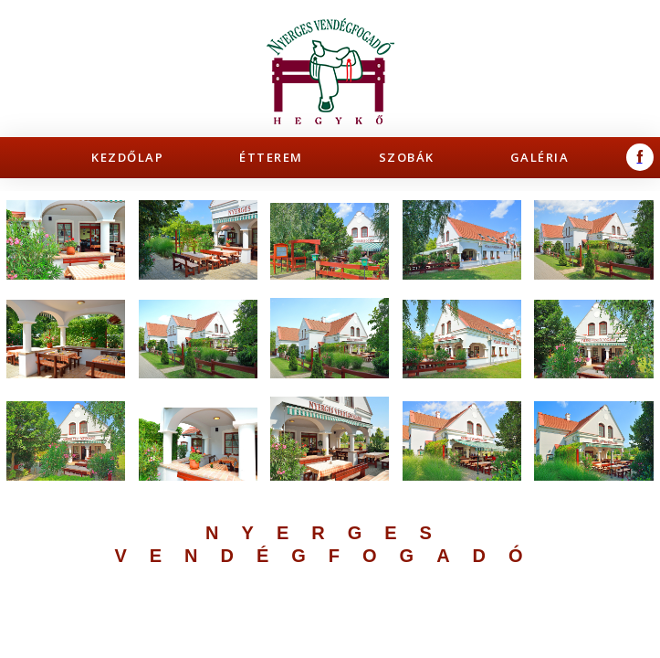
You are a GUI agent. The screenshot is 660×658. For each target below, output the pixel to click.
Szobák (407, 157)
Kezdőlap (127, 157)
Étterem (271, 157)
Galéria (540, 157)
